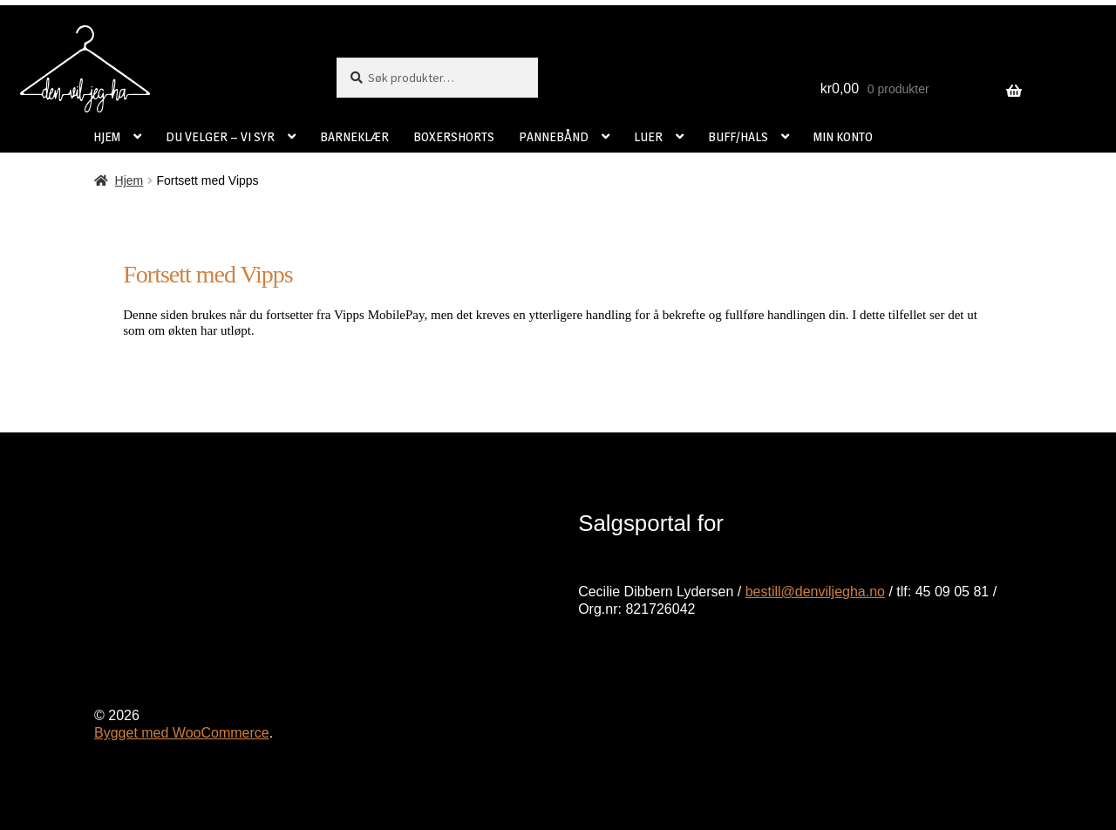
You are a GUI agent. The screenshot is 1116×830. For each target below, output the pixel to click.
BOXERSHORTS (453, 136)
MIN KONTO (843, 136)
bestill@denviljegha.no (815, 591)
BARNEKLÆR (354, 136)
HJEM (106, 136)
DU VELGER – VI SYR (220, 136)
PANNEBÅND (554, 136)
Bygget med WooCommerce (181, 732)
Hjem (129, 180)
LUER (648, 136)
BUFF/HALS (738, 136)
